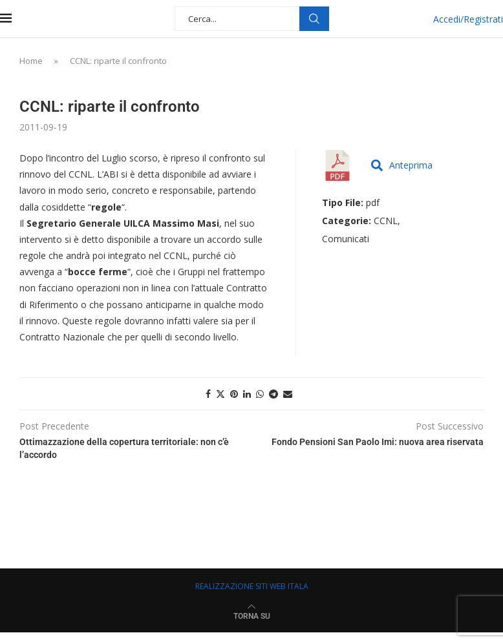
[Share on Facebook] (208, 394)
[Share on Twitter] (220, 394)
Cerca (314, 18)
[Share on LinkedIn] (247, 394)
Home (31, 61)
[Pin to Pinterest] (234, 394)
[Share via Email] (287, 394)
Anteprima (402, 165)
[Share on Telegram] (273, 394)
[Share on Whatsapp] (260, 394)
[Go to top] (251, 615)
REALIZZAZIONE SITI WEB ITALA (251, 586)
